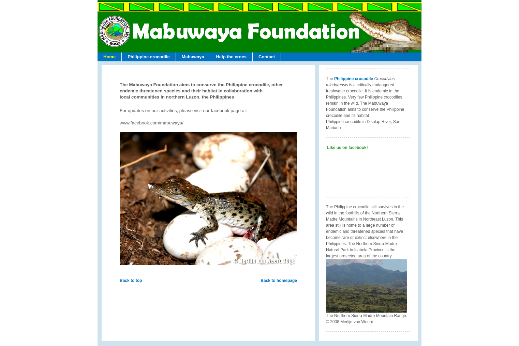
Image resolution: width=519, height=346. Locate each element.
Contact (266, 56)
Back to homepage (279, 280)
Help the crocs (231, 56)
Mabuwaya (193, 56)
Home (109, 56)
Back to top (131, 280)
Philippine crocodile (149, 56)
